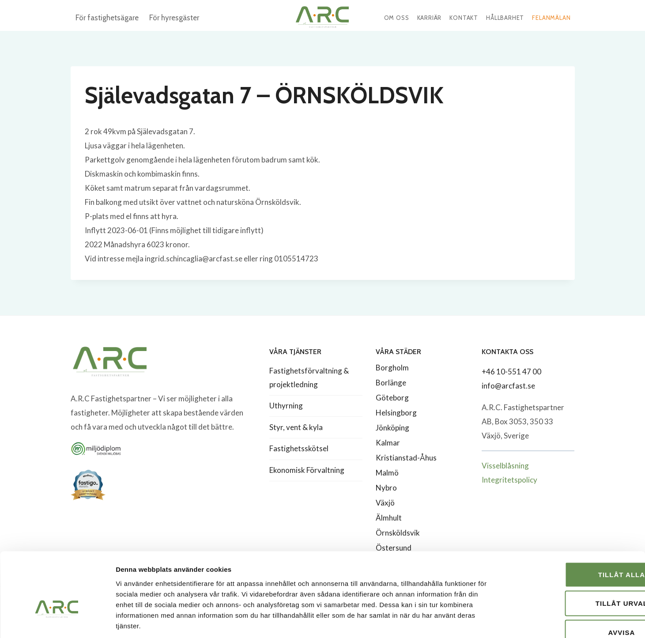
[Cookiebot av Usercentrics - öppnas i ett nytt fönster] (57, 620)
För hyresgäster (174, 17)
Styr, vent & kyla (296, 427)
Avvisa (571, 580)
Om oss (396, 17)
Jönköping (392, 427)
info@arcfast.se (508, 385)
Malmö (387, 472)
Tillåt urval (571, 551)
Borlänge (391, 382)
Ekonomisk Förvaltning (306, 470)
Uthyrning (286, 405)
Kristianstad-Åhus (406, 457)
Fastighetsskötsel (298, 448)
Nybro (386, 487)
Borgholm (392, 367)
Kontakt (463, 17)
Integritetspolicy (509, 479)
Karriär (429, 17)
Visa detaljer (479, 620)
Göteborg (392, 397)
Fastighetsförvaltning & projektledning (309, 377)
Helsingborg (396, 412)
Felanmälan (551, 17)
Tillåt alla (571, 522)
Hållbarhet (505, 17)
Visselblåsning (505, 465)
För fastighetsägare (107, 17)
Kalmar (388, 442)
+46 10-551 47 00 (511, 371)
